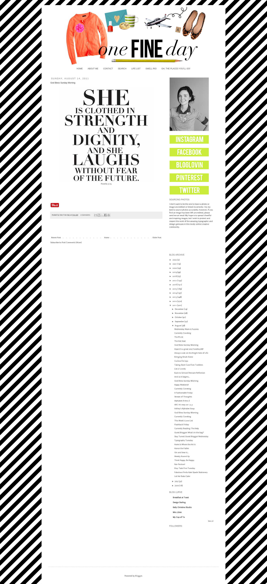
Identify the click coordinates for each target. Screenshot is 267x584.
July (177, 481)
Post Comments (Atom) (72, 242)
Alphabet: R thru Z (182, 401)
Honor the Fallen (181, 448)
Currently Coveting (182, 333)
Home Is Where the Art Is (184, 444)
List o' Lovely (180, 369)
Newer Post (56, 237)
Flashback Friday (181, 425)
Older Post (156, 237)
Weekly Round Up (182, 456)
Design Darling (179, 502)
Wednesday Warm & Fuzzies (186, 329)
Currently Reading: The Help (186, 428)
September (179, 321)
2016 (174, 285)
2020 (174, 268)
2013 (174, 297)
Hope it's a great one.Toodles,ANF (189, 349)
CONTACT (108, 68)
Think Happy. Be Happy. (184, 460)
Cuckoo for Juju (181, 361)
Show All (211, 521)
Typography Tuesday (183, 440)
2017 (174, 281)
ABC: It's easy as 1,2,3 (183, 405)
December (179, 309)
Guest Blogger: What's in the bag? (189, 432)
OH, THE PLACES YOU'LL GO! (175, 68)
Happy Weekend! (181, 385)
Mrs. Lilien (177, 512)
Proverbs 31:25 (106, 184)
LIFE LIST (135, 68)
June (177, 486)
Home (106, 237)
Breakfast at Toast (181, 497)
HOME (80, 68)
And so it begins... (182, 377)
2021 (174, 264)
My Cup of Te (179, 517)
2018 (174, 276)
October (178, 317)
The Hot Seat (180, 341)
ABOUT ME (93, 68)
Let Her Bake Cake (182, 476)
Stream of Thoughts (183, 397)
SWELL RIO (150, 68)
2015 (174, 289)
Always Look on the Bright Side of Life (191, 353)
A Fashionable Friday (183, 393)
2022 (174, 260)
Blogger (138, 576)
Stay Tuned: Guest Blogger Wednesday (191, 436)
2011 (174, 305)
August (178, 326)
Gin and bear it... (181, 452)
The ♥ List (178, 337)
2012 (174, 301)
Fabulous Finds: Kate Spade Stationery (191, 472)
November (179, 313)
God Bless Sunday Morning (186, 345)
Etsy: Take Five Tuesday (184, 468)
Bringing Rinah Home (183, 357)
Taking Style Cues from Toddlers (188, 365)
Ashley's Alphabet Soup (184, 409)
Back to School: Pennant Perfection (189, 373)
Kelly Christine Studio (182, 507)
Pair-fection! (179, 464)
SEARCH (122, 68)
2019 (174, 272)
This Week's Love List (183, 421)
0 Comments (85, 215)
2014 (174, 293)
